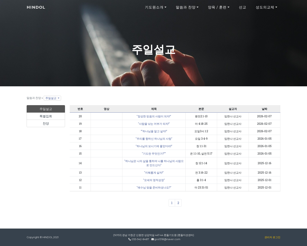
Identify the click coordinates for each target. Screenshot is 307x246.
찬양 (46, 123)
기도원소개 (154, 9)
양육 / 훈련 (217, 9)
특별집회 (46, 116)
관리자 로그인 (272, 237)
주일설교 (51, 98)
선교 (242, 9)
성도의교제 (265, 9)
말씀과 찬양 (186, 9)
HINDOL (37, 9)
